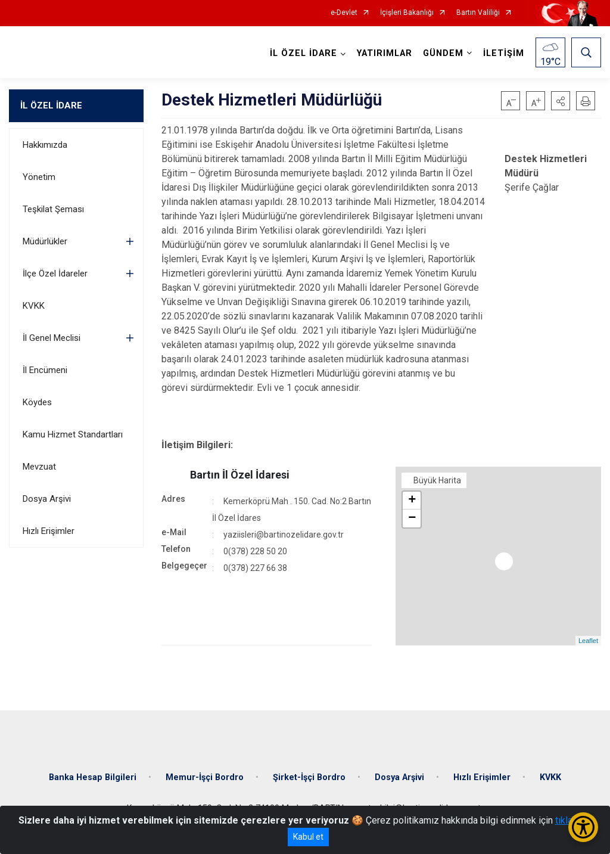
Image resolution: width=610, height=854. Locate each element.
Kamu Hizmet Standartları (73, 434)
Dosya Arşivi (47, 498)
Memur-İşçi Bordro (205, 777)
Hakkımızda (45, 144)
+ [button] (412, 501)
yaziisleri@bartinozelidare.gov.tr (283, 534)
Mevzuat (39, 466)
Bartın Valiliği (478, 13)
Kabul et (308, 836)
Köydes (37, 402)
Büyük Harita (437, 480)
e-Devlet (344, 13)
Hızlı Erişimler (48, 531)
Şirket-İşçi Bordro (309, 777)
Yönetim (39, 177)
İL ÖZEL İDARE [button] (303, 53)
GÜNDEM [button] (443, 53)
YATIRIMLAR (384, 53)
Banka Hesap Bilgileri (92, 777)
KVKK (34, 305)
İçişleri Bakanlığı (407, 13)
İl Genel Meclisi (51, 338)
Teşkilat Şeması (53, 209)
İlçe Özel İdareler (55, 273)
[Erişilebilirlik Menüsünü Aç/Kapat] (583, 827)
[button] (560, 100)
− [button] (412, 518)
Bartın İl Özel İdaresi (240, 474)
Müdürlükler (45, 241)
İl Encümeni (45, 370)
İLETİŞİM (503, 53)
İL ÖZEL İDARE (51, 105)
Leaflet (588, 640)
